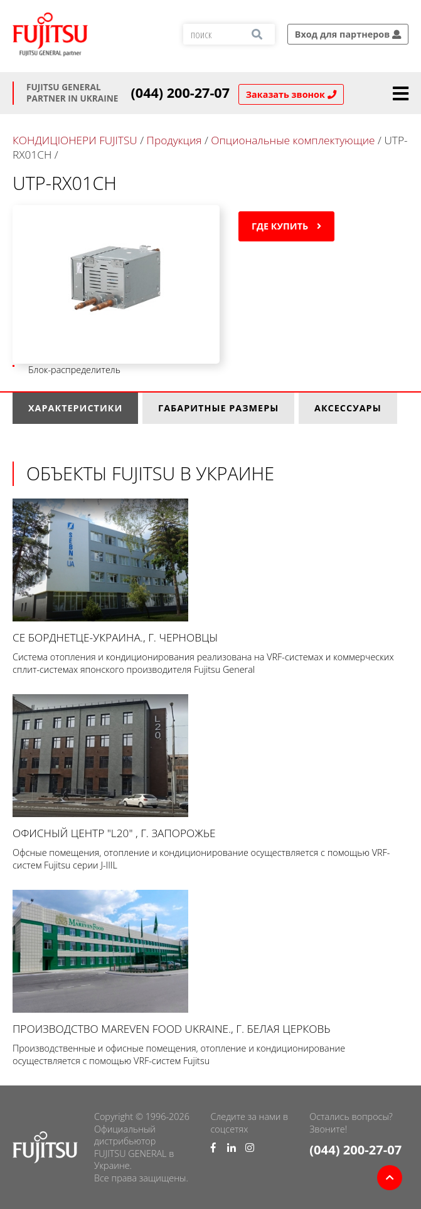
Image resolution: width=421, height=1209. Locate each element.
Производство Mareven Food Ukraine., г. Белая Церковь (210, 963)
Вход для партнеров (348, 34)
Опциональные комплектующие (293, 140)
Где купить (286, 226)
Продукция (174, 140)
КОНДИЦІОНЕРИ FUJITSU (75, 140)
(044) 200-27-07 (180, 93)
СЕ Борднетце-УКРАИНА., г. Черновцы (210, 572)
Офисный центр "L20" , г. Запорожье (210, 767)
